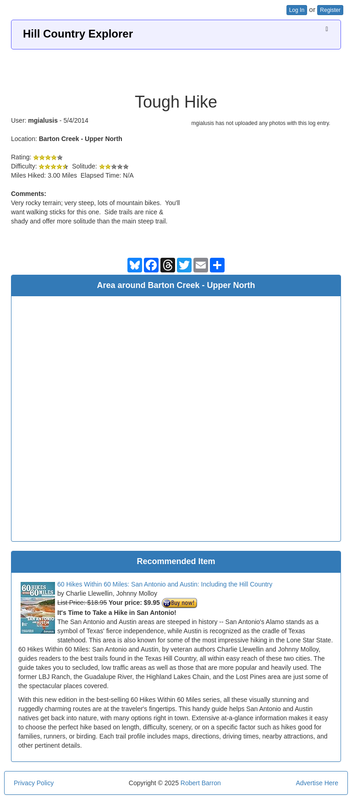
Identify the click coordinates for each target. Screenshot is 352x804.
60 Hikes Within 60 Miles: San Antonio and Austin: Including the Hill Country (164, 584)
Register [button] (330, 10)
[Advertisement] (176, 67)
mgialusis (43, 120)
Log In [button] (296, 10)
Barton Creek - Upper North (80, 138)
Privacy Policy (34, 783)
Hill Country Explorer (78, 33)
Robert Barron (201, 783)
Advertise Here (317, 783)
